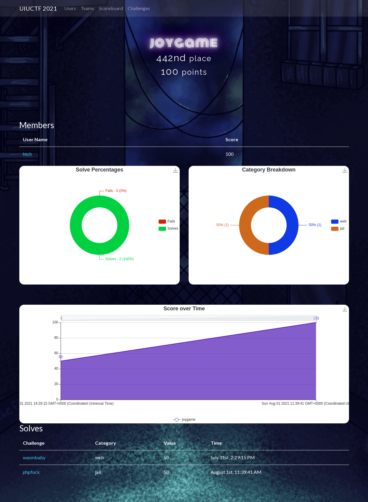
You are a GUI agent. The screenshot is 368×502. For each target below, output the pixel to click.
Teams (87, 8)
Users (70, 8)
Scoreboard (111, 8)
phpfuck (31, 472)
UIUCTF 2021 (38, 8)
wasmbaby (34, 457)
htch (27, 154)
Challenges (139, 8)
